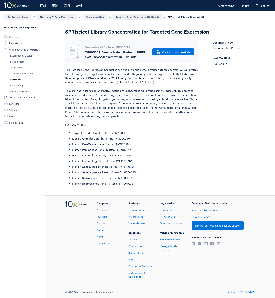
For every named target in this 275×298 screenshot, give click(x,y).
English (231, 292)
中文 (240, 292)
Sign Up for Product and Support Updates (218, 225)
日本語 (250, 292)
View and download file (173, 52)
